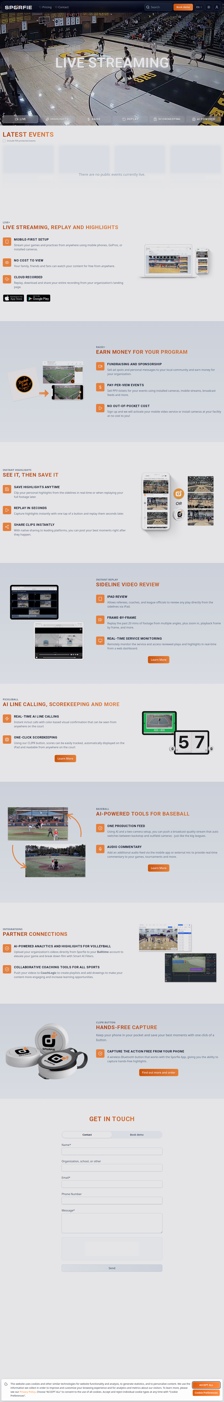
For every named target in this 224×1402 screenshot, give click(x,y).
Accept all (206, 1385)
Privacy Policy (28, 1391)
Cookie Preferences (206, 1392)
